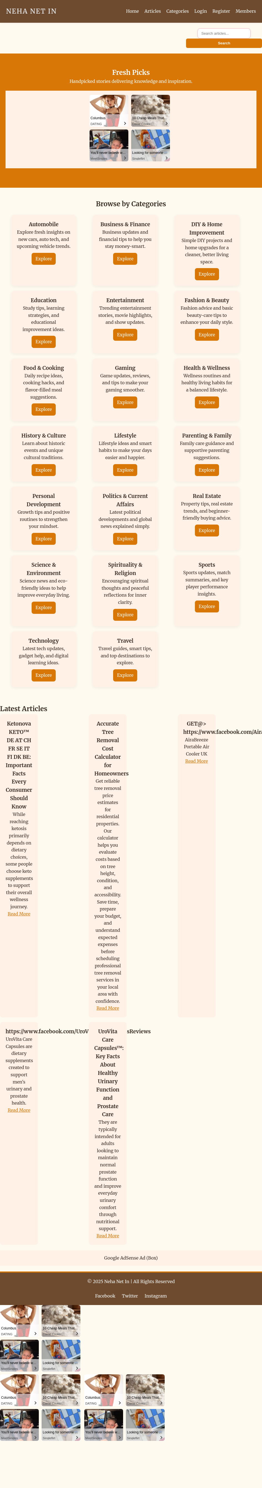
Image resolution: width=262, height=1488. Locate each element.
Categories (177, 11)
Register (221, 11)
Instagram (156, 1296)
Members (246, 11)
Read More (19, 914)
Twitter (130, 1296)
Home (132, 11)
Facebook (105, 1296)
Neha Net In (31, 11)
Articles (152, 11)
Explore (43, 258)
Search (224, 43)
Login (200, 11)
